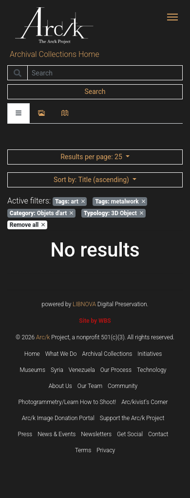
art (70, 201)
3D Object (113, 213)
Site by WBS (95, 320)
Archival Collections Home (54, 54)
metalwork (120, 201)
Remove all (27, 224)
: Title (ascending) (92, 180)
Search (94, 91)
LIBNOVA (84, 304)
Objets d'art (41, 213)
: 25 (92, 157)
